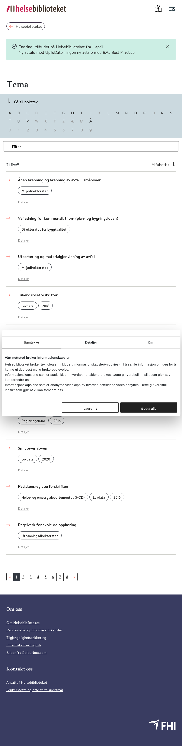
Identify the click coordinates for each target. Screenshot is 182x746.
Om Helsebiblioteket (22, 622)
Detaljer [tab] (91, 342)
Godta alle (149, 408)
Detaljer (23, 202)
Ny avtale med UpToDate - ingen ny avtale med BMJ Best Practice (77, 52)
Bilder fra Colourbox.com (26, 652)
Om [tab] (150, 342)
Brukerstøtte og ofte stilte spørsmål (34, 689)
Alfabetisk (160, 164)
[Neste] (74, 577)
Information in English (23, 645)
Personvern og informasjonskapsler (34, 630)
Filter (16, 146)
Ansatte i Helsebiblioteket (26, 682)
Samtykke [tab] (31, 342)
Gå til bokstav (26, 101)
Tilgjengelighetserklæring (26, 637)
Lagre (90, 408)
